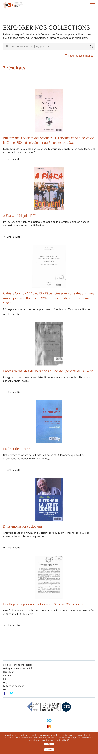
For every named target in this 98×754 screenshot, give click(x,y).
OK (49, 744)
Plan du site (9, 671)
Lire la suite (13, 159)
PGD (5, 689)
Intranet (7, 675)
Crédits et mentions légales (18, 664)
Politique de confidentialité (17, 668)
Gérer (49, 749)
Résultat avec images (79, 55)
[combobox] (45, 46)
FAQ (5, 682)
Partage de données (13, 686)
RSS (5, 679)
